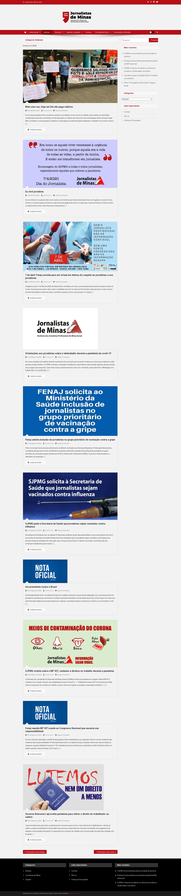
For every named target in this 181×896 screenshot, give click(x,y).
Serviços (58, 32)
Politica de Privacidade (132, 120)
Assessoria (47, 110)
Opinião (28, 879)
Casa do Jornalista (73, 32)
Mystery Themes (73, 893)
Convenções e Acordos (122, 32)
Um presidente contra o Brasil (41, 586)
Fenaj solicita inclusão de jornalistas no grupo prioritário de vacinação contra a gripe (70, 439)
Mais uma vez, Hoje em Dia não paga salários (49, 106)
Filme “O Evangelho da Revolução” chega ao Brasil (140, 84)
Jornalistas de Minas (33, 875)
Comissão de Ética (101, 32)
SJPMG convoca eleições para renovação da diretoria (140, 55)
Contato (88, 32)
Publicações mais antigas (35, 852)
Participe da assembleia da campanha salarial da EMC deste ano (140, 62)
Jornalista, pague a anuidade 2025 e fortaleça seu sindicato (140, 77)
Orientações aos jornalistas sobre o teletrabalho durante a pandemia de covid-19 (68, 353)
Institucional (33, 32)
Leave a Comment (61, 110)
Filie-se (126, 116)
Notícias (46, 32)
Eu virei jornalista (34, 191)
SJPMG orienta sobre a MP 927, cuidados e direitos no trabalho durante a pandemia (69, 671)
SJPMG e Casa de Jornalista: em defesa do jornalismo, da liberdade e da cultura (139, 69)
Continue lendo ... (35, 130)
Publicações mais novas (105, 852)
